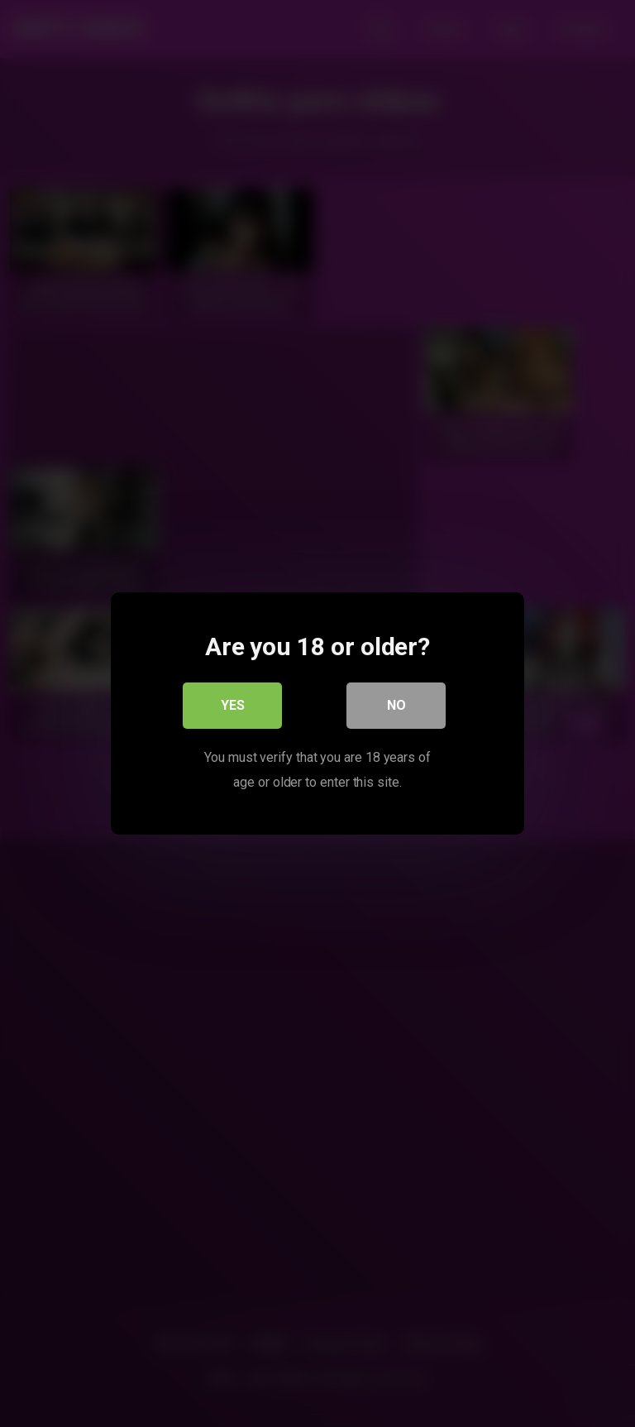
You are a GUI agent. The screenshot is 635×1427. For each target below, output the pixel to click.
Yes (233, 705)
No (396, 705)
